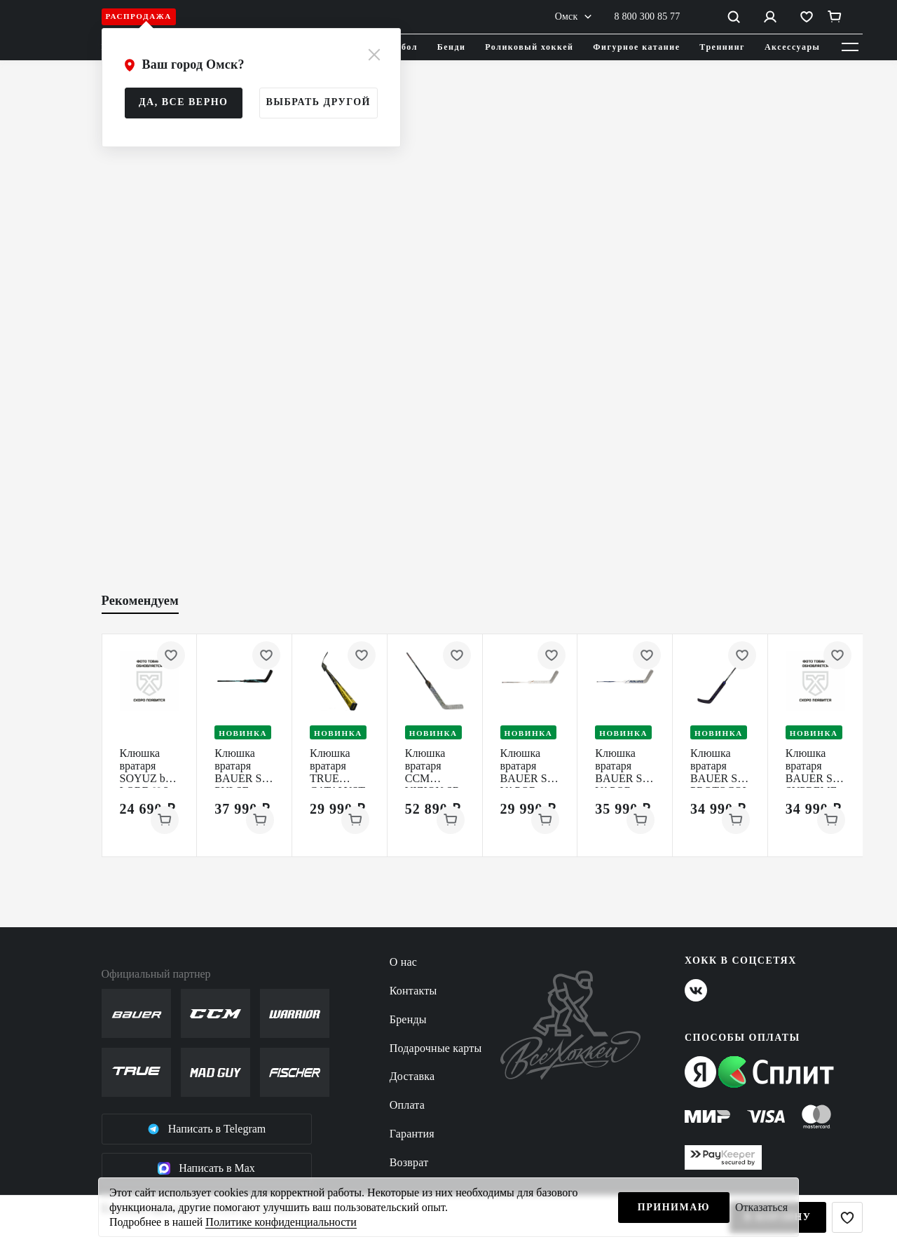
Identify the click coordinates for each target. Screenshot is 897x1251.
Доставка (412, 1076)
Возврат (409, 1162)
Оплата (407, 1105)
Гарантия (412, 1134)
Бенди (451, 47)
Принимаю (674, 1207)
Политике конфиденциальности (280, 1222)
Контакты (413, 991)
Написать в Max (206, 1168)
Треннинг (722, 47)
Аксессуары (793, 47)
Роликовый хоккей (529, 47)
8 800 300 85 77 (647, 16)
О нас (403, 962)
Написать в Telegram (206, 1129)
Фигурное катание (636, 47)
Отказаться (761, 1207)
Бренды (408, 1019)
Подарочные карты (436, 1048)
